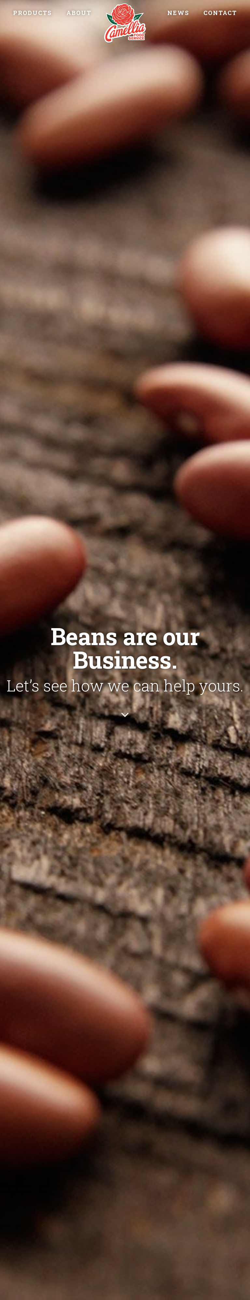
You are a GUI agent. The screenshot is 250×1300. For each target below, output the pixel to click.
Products (32, 13)
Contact (220, 13)
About (78, 13)
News (178, 13)
